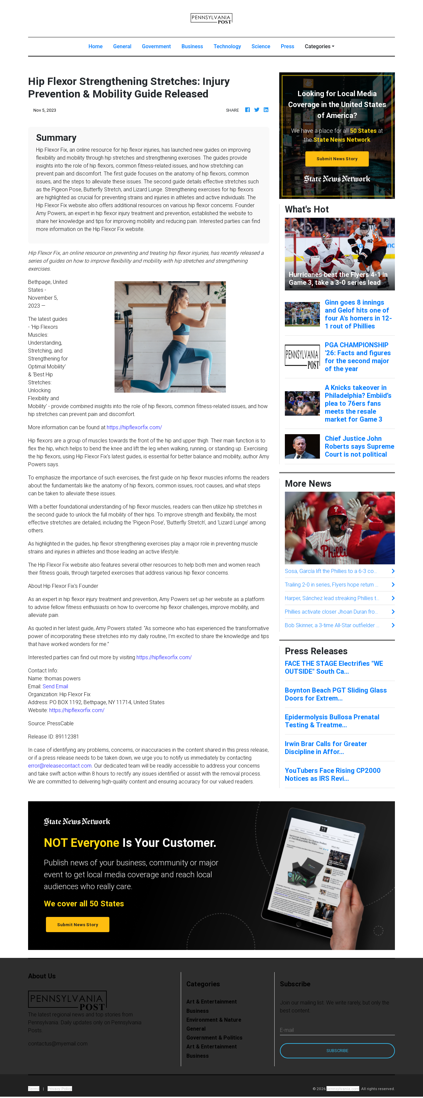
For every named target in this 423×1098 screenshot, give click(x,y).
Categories (318, 46)
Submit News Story (337, 159)
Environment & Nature (213, 1019)
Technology (227, 46)
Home (98, 46)
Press (287, 46)
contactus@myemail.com (58, 1043)
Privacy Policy (60, 1088)
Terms (33, 1088)
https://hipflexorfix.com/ (134, 427)
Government (156, 46)
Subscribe (337, 1050)
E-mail (287, 1030)
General (122, 46)
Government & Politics (214, 1037)
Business (192, 46)
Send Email (55, 686)
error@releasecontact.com (60, 765)
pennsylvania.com (343, 1088)
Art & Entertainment (211, 1001)
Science (260, 46)
